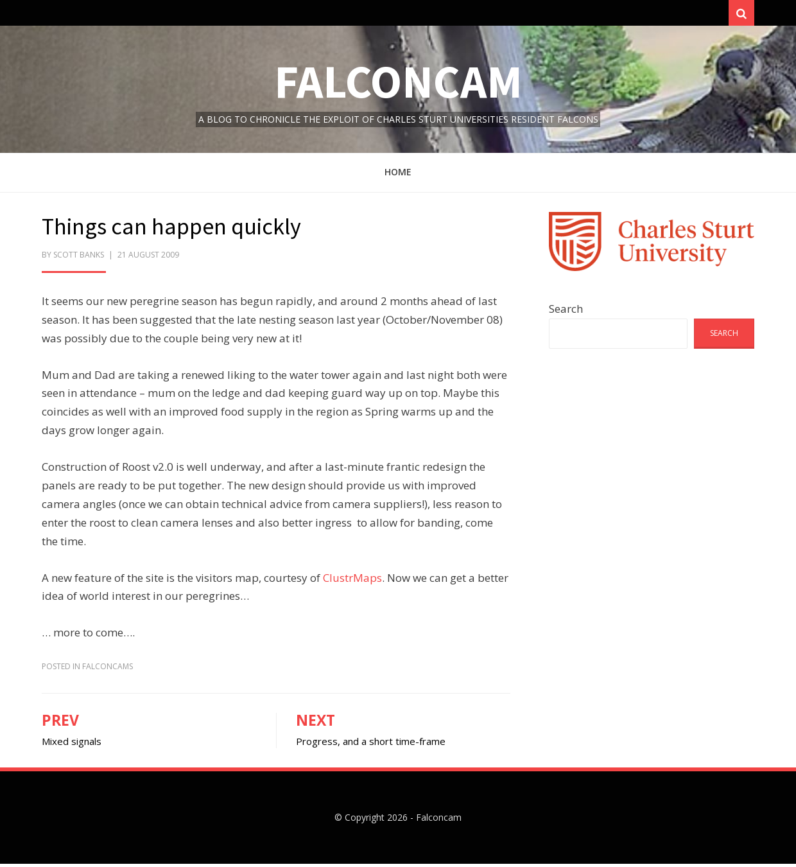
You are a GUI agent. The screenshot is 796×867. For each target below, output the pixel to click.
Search (566, 311)
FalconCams (107, 669)
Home (398, 175)
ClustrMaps (352, 580)
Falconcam (398, 84)
